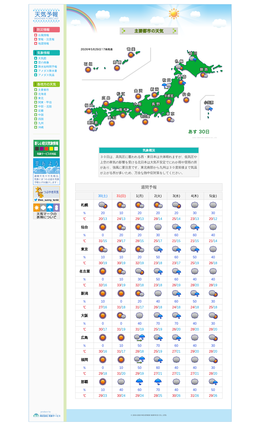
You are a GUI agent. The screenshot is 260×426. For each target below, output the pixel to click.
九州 (41, 123)
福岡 (84, 360)
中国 (41, 114)
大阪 (84, 315)
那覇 (84, 382)
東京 (84, 249)
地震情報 (43, 43)
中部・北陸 (45, 106)
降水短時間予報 (47, 66)
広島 (84, 337)
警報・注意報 (46, 39)
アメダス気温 (46, 75)
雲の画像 (43, 62)
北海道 (42, 94)
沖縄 (41, 127)
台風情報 (43, 35)
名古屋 (84, 271)
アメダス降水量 (47, 70)
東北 (41, 98)
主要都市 (43, 89)
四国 (41, 119)
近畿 (41, 110)
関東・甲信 (45, 102)
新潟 (84, 293)
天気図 (42, 58)
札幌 (84, 205)
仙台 (84, 227)
